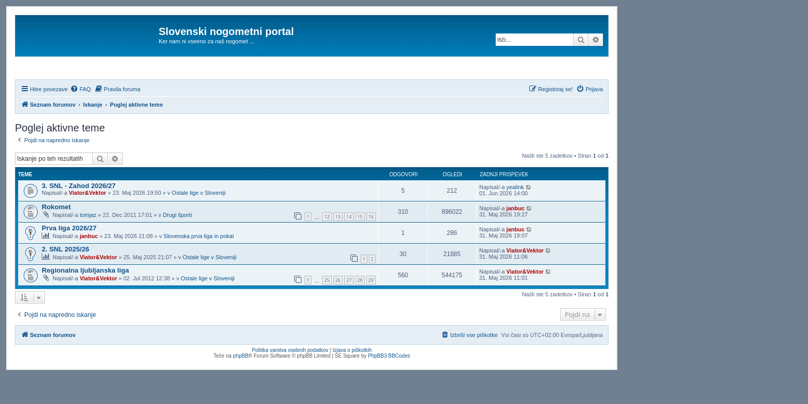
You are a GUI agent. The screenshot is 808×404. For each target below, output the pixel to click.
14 (348, 245)
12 (326, 245)
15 (359, 245)
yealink (515, 215)
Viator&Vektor (88, 220)
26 (338, 308)
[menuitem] (80, 117)
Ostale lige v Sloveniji (199, 220)
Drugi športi (177, 243)
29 (371, 308)
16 (371, 245)
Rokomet (56, 235)
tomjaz (88, 243)
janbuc (516, 236)
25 (326, 308)
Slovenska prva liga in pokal (198, 264)
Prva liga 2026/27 (69, 256)
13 (338, 245)
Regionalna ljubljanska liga (85, 298)
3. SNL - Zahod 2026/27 (78, 213)
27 (348, 308)
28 (359, 308)
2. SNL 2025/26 (65, 277)
